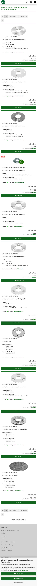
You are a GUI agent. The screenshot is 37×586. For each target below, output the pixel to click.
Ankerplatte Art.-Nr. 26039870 (10, 296)
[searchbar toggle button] (27, 2)
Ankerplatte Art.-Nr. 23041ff (9, 472)
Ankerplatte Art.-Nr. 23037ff (9, 123)
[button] (3, 16)
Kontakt (3, 533)
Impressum (4, 536)
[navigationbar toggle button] (35, 2)
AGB (2, 539)
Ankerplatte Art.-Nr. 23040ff (9, 338)
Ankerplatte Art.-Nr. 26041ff (9, 426)
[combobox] (13, 16)
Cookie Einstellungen (6, 550)
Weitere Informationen (18, 582)
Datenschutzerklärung (23, 570)
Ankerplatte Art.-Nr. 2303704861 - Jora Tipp (13, 167)
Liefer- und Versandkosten (8, 542)
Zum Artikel (18, 63)
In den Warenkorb (18, 195)
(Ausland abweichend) (18, 52)
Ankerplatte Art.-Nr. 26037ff (9, 211)
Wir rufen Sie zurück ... (7, 548)
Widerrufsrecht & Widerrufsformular (10, 530)
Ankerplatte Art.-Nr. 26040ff (9, 384)
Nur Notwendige (18, 578)
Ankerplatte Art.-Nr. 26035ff (9, 36)
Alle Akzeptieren (18, 573)
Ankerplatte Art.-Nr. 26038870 (10, 253)
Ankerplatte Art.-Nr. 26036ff (9, 79)
